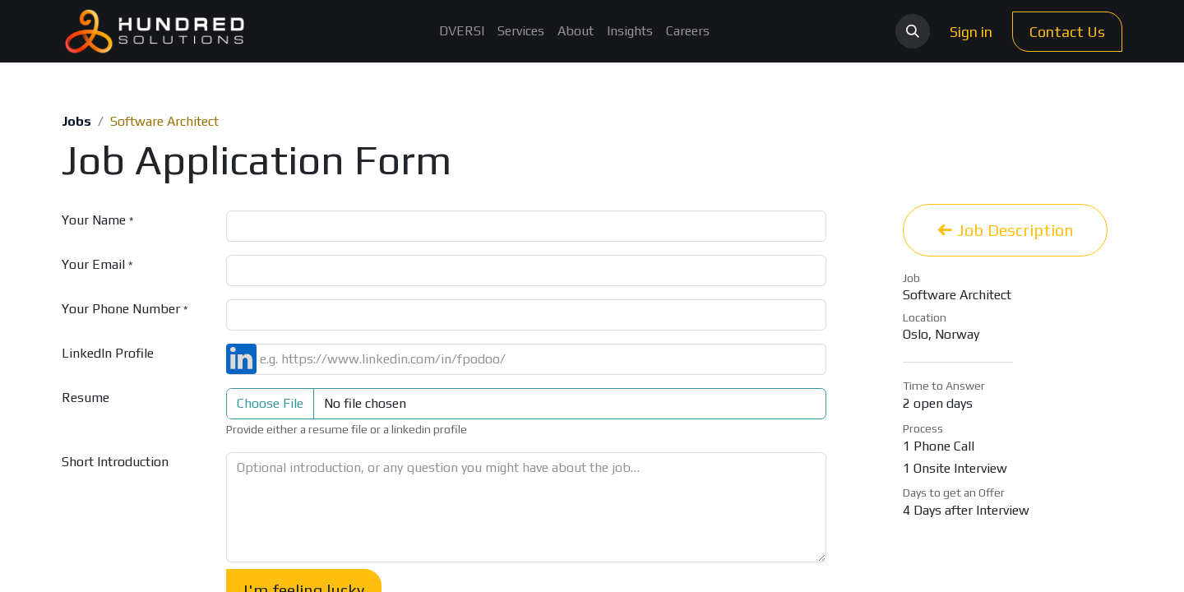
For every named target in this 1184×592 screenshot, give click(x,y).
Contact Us (1067, 31)
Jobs (76, 121)
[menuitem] (461, 31)
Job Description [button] (1005, 229)
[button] (912, 31)
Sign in (971, 31)
